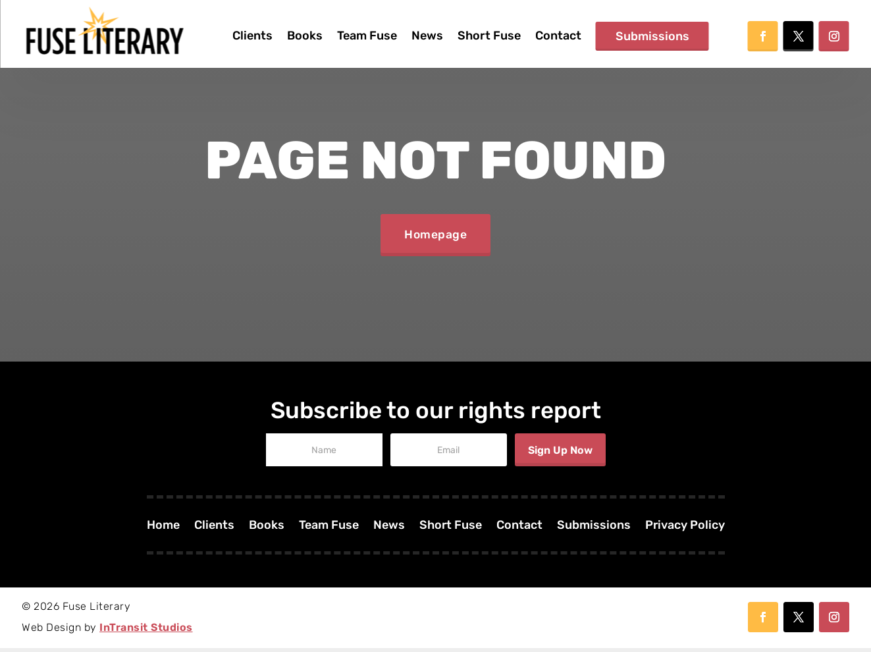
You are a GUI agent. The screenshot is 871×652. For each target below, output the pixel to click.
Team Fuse (367, 35)
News (427, 35)
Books (305, 35)
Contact (558, 35)
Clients (252, 35)
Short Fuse (489, 35)
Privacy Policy (685, 530)
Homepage (435, 237)
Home (162, 530)
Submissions (652, 36)
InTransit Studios (146, 631)
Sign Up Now (560, 454)
